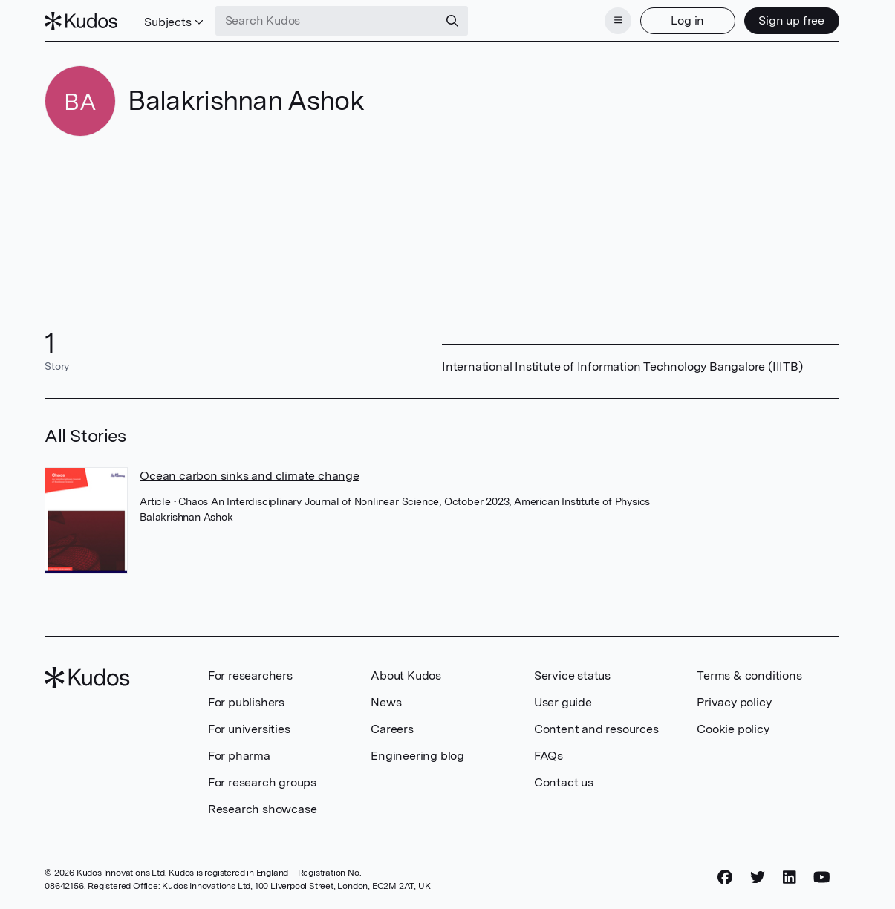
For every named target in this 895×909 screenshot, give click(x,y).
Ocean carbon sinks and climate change (249, 476)
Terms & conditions (749, 675)
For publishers (246, 702)
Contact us (563, 782)
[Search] (452, 21)
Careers (392, 729)
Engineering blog (417, 756)
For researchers (250, 675)
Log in (687, 20)
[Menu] (618, 20)
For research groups (262, 782)
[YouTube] (821, 877)
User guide (563, 702)
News (386, 702)
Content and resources (596, 729)
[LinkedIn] (789, 877)
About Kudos (406, 675)
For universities (249, 729)
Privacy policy (734, 702)
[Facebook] (724, 877)
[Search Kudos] (326, 21)
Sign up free (791, 20)
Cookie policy (733, 729)
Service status (572, 675)
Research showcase (262, 809)
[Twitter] (757, 877)
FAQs (548, 756)
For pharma (239, 756)
